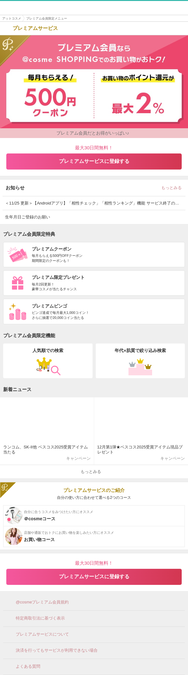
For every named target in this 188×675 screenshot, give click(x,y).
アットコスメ (11, 18)
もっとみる (173, 187)
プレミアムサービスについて (37, 635)
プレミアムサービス (30, 28)
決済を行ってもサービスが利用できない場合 (52, 651)
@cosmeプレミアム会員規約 (37, 602)
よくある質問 (23, 667)
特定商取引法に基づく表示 (35, 618)
